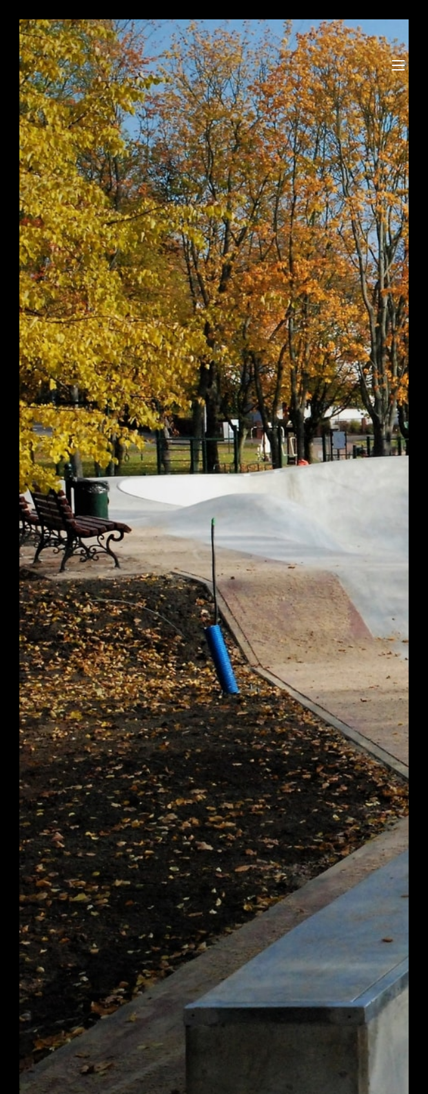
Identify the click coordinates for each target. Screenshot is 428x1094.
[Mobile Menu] (400, 64)
